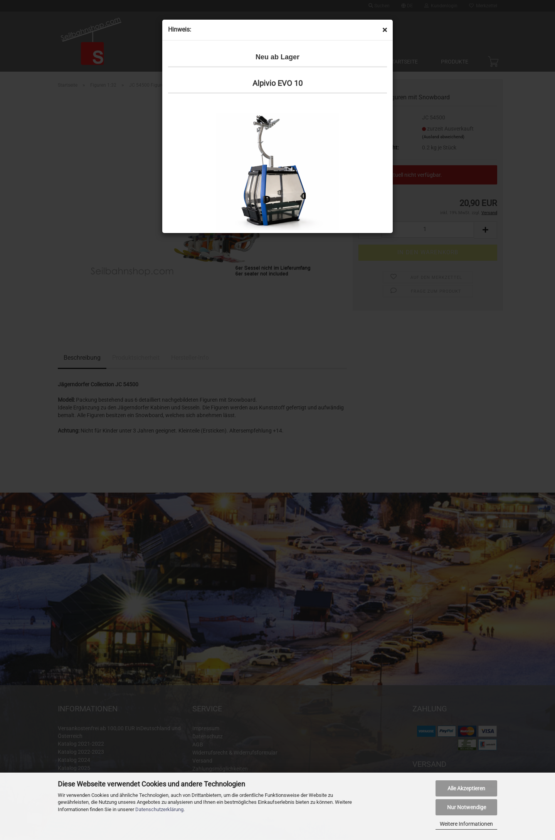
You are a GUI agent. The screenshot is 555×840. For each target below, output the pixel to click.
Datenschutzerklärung (159, 809)
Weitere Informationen (466, 824)
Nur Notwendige (466, 807)
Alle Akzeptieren (466, 788)
